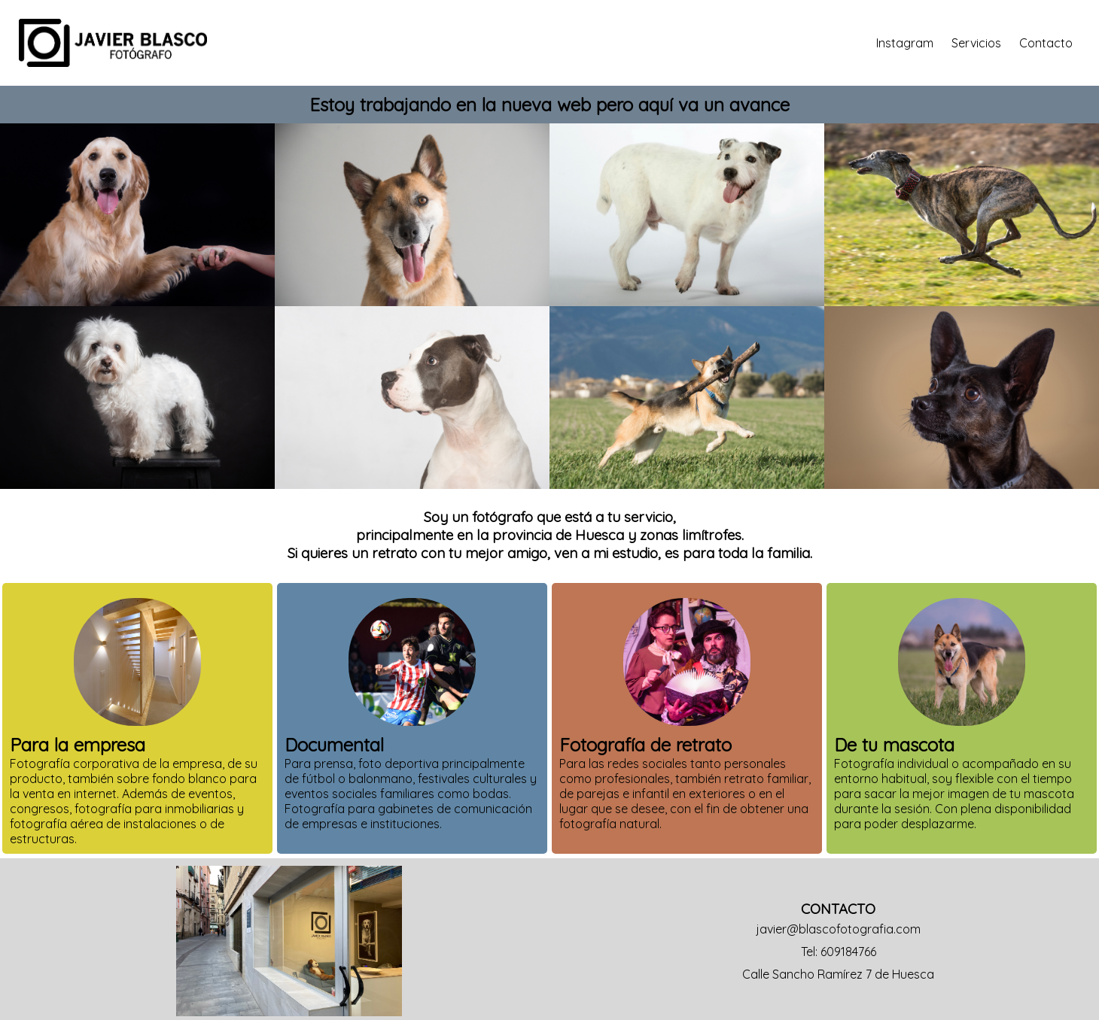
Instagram (904, 42)
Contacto (1046, 42)
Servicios (976, 42)
